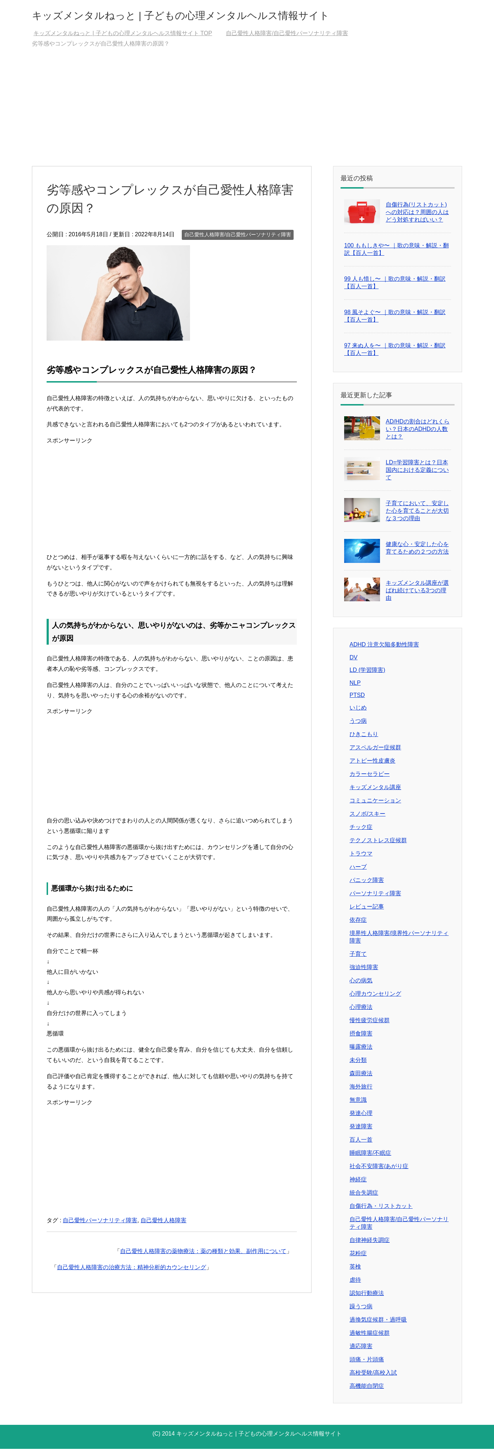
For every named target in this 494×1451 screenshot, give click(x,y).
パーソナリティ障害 (375, 895)
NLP (355, 685)
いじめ (358, 710)
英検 (355, 1269)
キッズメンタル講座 (375, 789)
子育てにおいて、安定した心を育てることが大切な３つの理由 (417, 512)
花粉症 (358, 1255)
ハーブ (358, 869)
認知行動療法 (367, 1295)
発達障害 (361, 1128)
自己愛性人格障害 (163, 1222)
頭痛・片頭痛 (367, 1361)
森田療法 (361, 1075)
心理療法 (361, 1009)
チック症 (361, 829)
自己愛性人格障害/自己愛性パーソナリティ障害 (237, 237)
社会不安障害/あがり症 (379, 1168)
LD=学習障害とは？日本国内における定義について (417, 472)
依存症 (358, 922)
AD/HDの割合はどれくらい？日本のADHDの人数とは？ (418, 431)
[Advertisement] (247, 114)
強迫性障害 (364, 969)
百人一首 (361, 1142)
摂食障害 (361, 1036)
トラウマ (361, 856)
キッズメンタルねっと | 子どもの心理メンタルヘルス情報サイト (222, 15)
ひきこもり (364, 736)
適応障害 (361, 1348)
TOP (122, 35)
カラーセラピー (370, 776)
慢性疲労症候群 (370, 1022)
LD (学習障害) (367, 672)
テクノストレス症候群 (378, 842)
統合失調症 (364, 1195)
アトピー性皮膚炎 (372, 763)
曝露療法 (361, 1049)
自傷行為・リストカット (381, 1208)
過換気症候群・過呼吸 (378, 1322)
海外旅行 (361, 1089)
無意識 (358, 1102)
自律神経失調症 (370, 1242)
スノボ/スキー (367, 816)
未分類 (358, 1062)
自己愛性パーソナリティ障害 (100, 1222)
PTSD (357, 697)
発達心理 (361, 1115)
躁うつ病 (361, 1308)
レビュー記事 (367, 909)
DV (353, 659)
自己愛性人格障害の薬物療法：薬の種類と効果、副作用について (203, 1253)
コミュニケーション (375, 803)
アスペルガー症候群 (375, 749)
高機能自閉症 (367, 1388)
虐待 (355, 1282)
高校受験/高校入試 (373, 1375)
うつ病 (358, 723)
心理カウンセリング (375, 996)
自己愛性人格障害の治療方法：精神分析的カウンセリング (131, 1269)
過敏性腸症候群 (370, 1335)
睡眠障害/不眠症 (370, 1155)
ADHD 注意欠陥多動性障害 (384, 647)
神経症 (358, 1182)
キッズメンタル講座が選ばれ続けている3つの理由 (417, 592)
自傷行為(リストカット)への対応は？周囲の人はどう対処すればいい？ (417, 214)
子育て (358, 956)
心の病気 (361, 983)
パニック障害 (367, 882)
